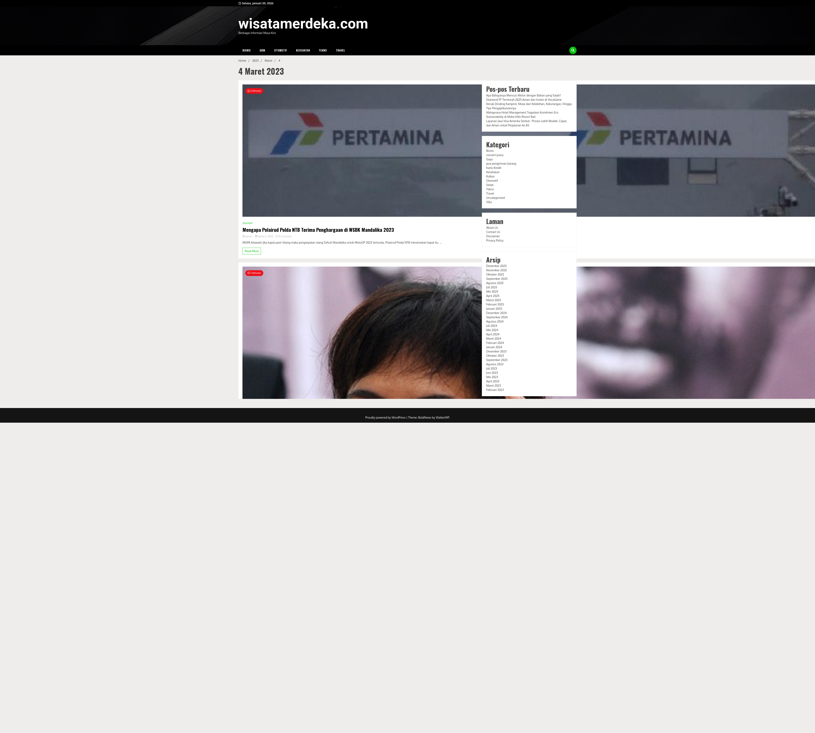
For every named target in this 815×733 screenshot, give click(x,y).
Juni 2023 (492, 372)
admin (247, 236)
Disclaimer (493, 236)
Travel (340, 50)
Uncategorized (495, 197)
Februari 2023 (495, 390)
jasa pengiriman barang (501, 163)
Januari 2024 (494, 347)
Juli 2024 (491, 325)
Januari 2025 (494, 308)
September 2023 (496, 360)
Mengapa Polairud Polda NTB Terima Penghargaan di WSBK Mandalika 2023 (318, 230)
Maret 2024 (493, 338)
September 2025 (497, 278)
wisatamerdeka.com (303, 23)
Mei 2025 (492, 291)
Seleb (489, 185)
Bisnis (246, 50)
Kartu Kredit (493, 168)
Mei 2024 (492, 330)
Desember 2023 (496, 351)
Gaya (262, 50)
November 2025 (496, 270)
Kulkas (490, 176)
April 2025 (492, 296)
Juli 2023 (491, 368)
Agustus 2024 (494, 321)
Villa (489, 202)
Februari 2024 (495, 343)
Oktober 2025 (495, 274)
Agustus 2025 (494, 283)
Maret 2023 (493, 385)
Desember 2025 (496, 266)
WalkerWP (442, 417)
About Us (492, 227)
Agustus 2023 (494, 364)
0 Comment (285, 236)
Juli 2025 (491, 287)
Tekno (323, 50)
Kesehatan (303, 50)
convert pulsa (494, 155)
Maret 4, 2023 (264, 236)
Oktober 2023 (495, 355)
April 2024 (492, 334)
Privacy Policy (494, 240)
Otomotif (280, 50)
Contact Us (493, 232)
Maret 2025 (493, 300)
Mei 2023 (492, 377)
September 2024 (497, 317)
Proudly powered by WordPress (385, 417)
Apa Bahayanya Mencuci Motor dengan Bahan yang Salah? (523, 95)
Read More (252, 251)
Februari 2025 (495, 304)
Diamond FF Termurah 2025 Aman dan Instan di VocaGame (524, 99)
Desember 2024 (496, 313)
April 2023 (492, 381)
